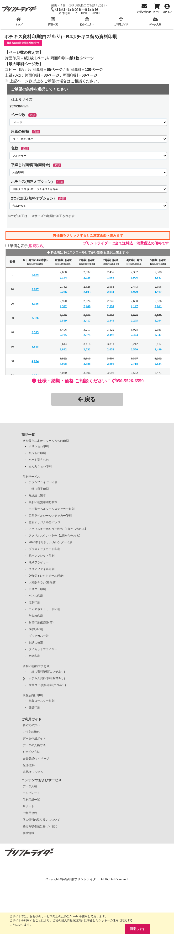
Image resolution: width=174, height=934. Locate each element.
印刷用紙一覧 (31, 799)
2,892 (63, 349)
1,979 (134, 291)
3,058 (63, 363)
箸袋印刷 (34, 707)
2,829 (35, 274)
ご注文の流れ (31, 731)
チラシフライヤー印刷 (43, 482)
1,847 (158, 277)
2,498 (110, 334)
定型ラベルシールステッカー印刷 (50, 515)
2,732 (87, 349)
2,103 (87, 291)
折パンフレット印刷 (41, 555)
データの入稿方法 (34, 745)
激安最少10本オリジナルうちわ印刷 (46, 441)
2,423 (134, 334)
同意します (137, 929)
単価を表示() (27, 246)
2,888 (87, 363)
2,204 (158, 320)
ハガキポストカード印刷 (44, 609)
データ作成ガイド (34, 738)
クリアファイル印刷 (41, 569)
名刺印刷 (34, 602)
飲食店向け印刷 (33, 695)
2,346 (110, 320)
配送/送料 (29, 765)
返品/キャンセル (33, 772)
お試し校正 (36, 642)
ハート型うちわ (39, 459)
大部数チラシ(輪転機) (42, 582)
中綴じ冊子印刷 (39, 489)
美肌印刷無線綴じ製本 (43, 502)
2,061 (158, 306)
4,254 (35, 375)
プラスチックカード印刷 (44, 549)
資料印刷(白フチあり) (36, 666)
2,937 (35, 289)
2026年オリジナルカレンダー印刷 (50, 542)
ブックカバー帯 (39, 636)
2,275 (134, 320)
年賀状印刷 (36, 615)
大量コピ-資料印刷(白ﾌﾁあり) (47, 685)
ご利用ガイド (31, 719)
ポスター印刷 (37, 589)
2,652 (110, 349)
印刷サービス (31, 476)
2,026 (87, 277)
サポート (28, 806)
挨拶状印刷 (36, 629)
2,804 (110, 363)
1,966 (110, 277)
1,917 (158, 291)
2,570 (134, 349)
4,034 (35, 361)
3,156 (35, 303)
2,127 (134, 306)
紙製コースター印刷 (41, 700)
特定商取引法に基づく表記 (40, 826)
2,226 (63, 291)
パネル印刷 (36, 595)
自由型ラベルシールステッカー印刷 (51, 509)
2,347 (158, 334)
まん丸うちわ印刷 (40, 466)
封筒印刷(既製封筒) (41, 622)
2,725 (63, 334)
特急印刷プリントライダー (80, 879)
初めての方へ (31, 725)
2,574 (87, 334)
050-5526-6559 (76, 9)
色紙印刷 (34, 656)
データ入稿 (30, 786)
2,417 (87, 320)
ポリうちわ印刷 (39, 446)
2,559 (63, 320)
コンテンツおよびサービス (41, 780)
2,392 (63, 306)
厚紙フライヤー (39, 562)
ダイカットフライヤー (43, 649)
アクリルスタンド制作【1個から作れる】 (55, 535)
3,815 (35, 346)
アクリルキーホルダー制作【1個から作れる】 (58, 529)
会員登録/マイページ (36, 758)
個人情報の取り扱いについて (41, 819)
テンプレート (31, 793)
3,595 (35, 332)
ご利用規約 (30, 813)
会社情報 (28, 833)
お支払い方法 (31, 752)
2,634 (158, 363)
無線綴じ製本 (37, 495)
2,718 (134, 363)
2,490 (158, 349)
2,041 (110, 291)
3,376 (35, 317)
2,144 (63, 277)
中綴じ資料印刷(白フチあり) (47, 671)
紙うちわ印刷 (37, 453)
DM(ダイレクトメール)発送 (46, 575)
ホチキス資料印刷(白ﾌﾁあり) (47, 678)
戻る (87, 399)
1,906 (134, 277)
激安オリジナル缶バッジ (44, 522)
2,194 (110, 306)
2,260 (87, 306)
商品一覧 (28, 435)
